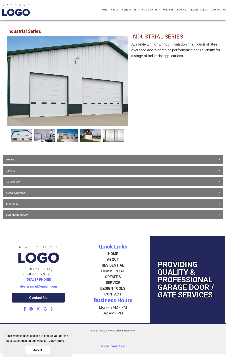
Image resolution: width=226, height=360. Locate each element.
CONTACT (113, 294)
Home (104, 9)
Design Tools (199, 10)
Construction (13, 181)
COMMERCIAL (113, 271)
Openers (168, 9)
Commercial (151, 10)
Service (181, 9)
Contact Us (219, 9)
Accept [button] (37, 350)
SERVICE (113, 282)
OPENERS (113, 277)
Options (10, 170)
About (114, 9)
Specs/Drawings (16, 192)
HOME (113, 254)
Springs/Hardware (17, 214)
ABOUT (113, 259)
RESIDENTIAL (113, 265)
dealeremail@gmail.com (38, 286)
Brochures (12, 203)
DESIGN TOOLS (112, 288)
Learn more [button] (56, 340)
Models (10, 159)
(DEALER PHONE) (38, 279)
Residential (130, 10)
